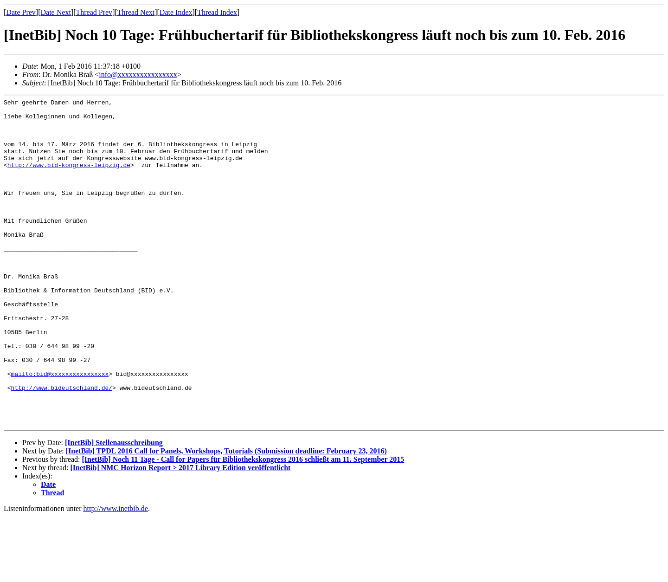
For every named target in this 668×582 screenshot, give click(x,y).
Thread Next (135, 12)
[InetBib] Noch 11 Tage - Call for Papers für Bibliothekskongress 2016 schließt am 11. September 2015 (243, 525)
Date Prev (21, 12)
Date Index (176, 12)
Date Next (56, 12)
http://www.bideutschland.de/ (61, 446)
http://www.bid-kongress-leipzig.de (68, 179)
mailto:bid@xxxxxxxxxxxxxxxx (60, 429)
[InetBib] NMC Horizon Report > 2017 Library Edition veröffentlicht (181, 533)
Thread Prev (94, 12)
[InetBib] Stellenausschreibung (114, 508)
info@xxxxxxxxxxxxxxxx (138, 74)
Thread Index (217, 12)
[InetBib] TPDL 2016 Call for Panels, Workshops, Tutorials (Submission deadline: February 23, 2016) (226, 516)
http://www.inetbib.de (116, 574)
